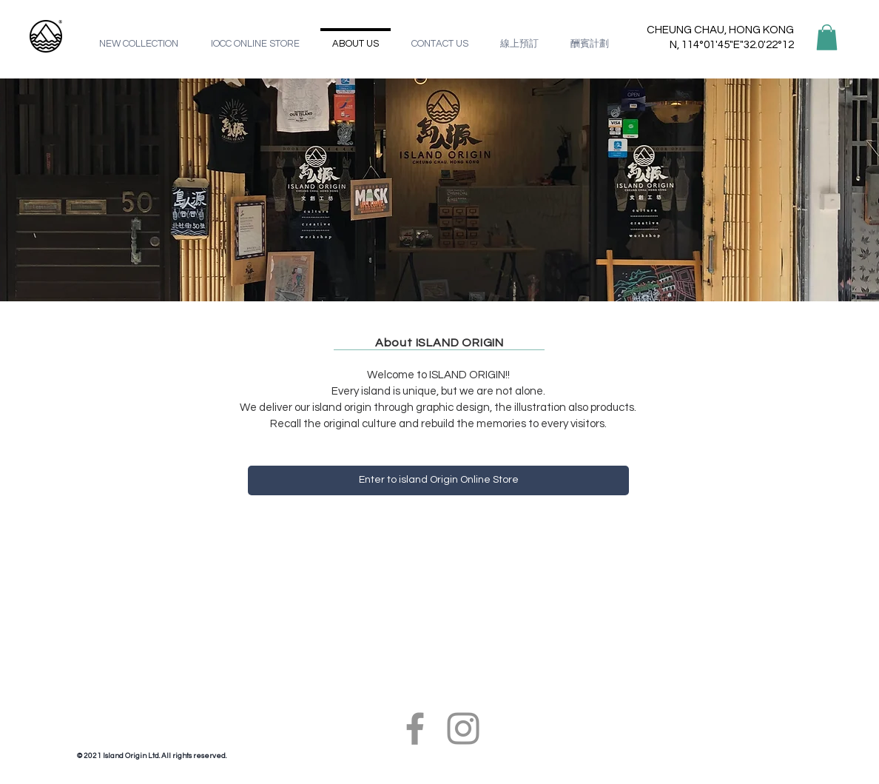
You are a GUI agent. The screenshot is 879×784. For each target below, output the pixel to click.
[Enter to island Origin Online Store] (438, 480)
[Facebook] (415, 728)
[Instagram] (463, 728)
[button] (827, 37)
